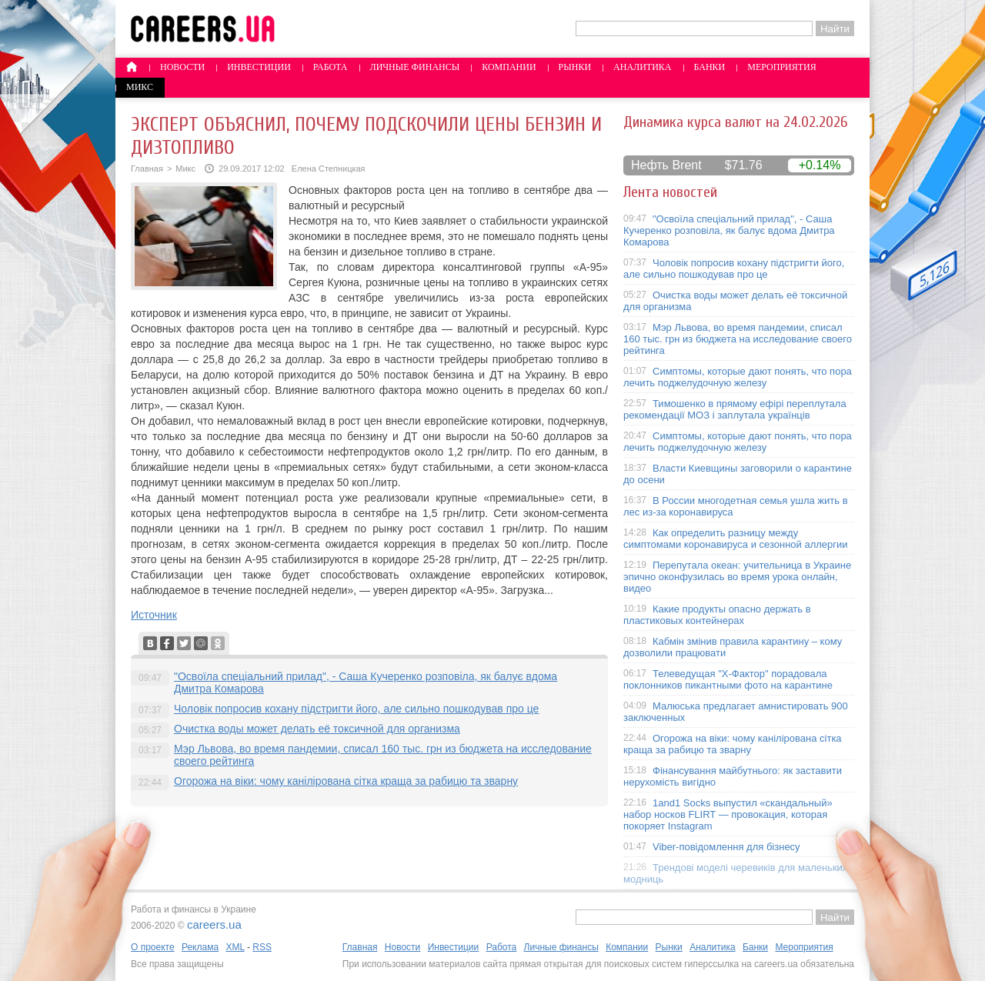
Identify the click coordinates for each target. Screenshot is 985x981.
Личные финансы (415, 67)
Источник (154, 615)
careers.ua (214, 924)
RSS (262, 947)
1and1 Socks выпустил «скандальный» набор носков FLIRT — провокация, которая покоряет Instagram (728, 814)
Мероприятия (781, 67)
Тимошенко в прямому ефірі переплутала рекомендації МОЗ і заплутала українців (734, 409)
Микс (139, 87)
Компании (509, 67)
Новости (182, 67)
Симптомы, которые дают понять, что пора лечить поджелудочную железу (737, 377)
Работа (330, 67)
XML (234, 947)
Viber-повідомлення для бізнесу (726, 847)
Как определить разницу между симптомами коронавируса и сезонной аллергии (735, 538)
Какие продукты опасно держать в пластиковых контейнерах (717, 614)
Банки (710, 67)
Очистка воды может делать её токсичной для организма (317, 728)
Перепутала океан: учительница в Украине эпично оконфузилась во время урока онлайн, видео (737, 576)
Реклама (200, 947)
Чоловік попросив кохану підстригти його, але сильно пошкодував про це (356, 708)
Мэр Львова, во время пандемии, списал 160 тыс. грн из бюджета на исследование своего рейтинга (737, 339)
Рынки (575, 67)
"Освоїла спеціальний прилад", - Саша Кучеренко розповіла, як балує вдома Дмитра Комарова (729, 230)
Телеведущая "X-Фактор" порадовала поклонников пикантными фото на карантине (728, 679)
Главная (147, 168)
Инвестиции (259, 67)
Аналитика (642, 67)
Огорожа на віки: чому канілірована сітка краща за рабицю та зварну (346, 781)
